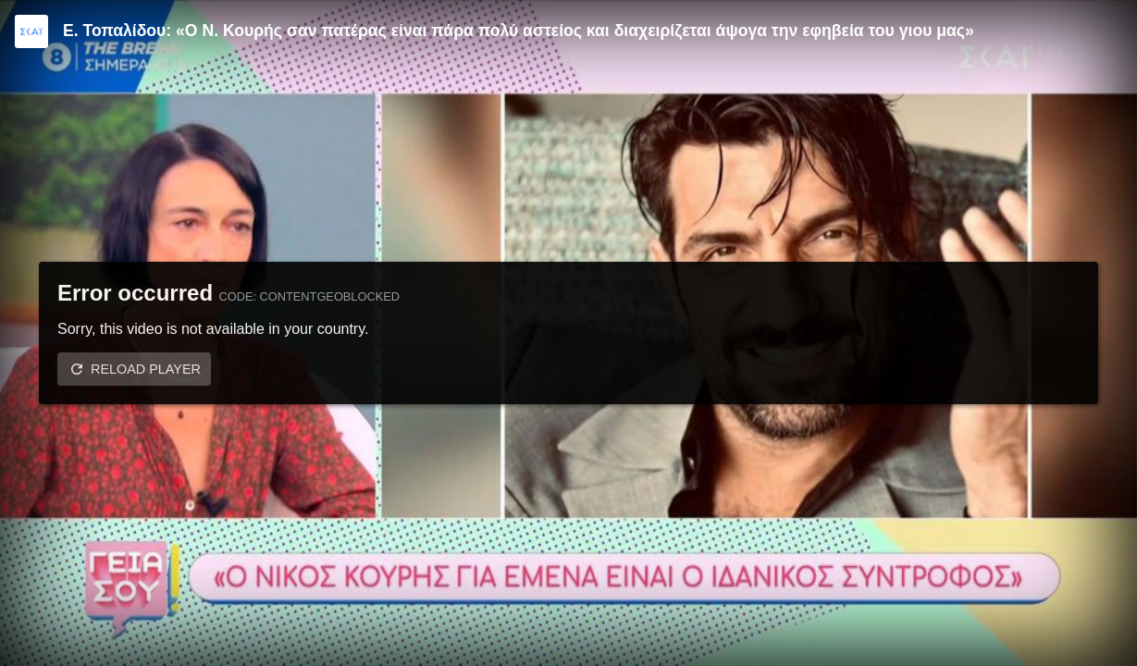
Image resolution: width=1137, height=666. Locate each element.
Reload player (146, 369)
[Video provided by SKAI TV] (31, 31)
